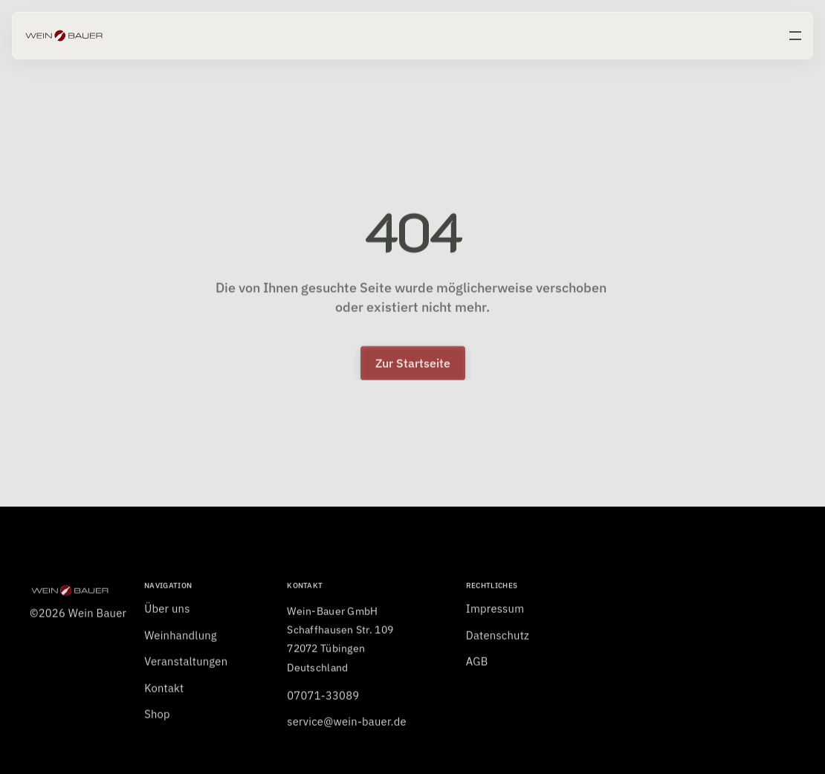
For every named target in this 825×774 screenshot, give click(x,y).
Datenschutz (497, 639)
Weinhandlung (180, 639)
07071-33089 (323, 699)
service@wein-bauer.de (347, 725)
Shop (157, 718)
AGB (477, 665)
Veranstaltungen (185, 665)
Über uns (167, 612)
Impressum (495, 612)
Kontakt (164, 692)
